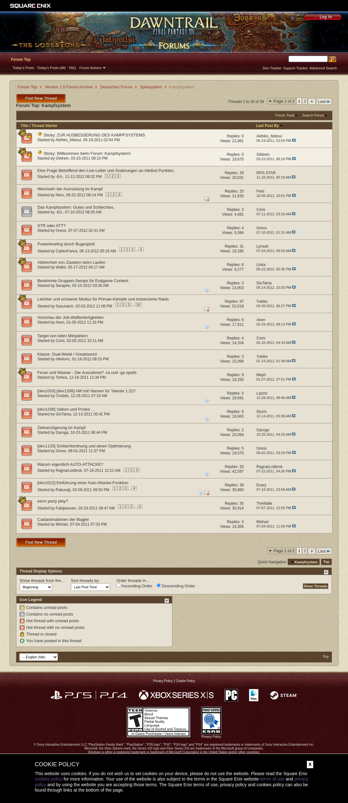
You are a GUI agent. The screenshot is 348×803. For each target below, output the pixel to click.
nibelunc (63, 359)
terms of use (272, 778)
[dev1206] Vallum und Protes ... (65, 409)
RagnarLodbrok (69, 470)
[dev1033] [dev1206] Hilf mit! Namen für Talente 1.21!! (86, 391)
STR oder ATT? (51, 225)
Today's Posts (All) (51, 68)
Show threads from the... (42, 580)
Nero (60, 195)
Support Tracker (295, 68)
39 (241, 485)
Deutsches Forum (116, 87)
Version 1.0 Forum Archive (69, 87)
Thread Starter (44, 125)
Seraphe (63, 285)
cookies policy (48, 778)
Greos (61, 230)
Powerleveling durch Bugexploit (66, 244)
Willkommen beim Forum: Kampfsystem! (94, 153)
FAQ (72, 68)
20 (241, 467)
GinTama (63, 414)
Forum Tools (285, 115)
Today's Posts (23, 68)
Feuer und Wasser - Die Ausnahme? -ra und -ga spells (87, 372)
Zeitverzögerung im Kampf (61, 427)
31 (241, 246)
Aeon (59, 322)
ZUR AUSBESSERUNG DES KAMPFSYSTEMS (101, 135)
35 (241, 503)
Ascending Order (134, 585)
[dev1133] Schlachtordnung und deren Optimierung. (84, 446)
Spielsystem (151, 87)
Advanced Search (323, 68)
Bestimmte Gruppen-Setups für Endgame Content (82, 280)
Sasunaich (64, 306)
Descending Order (176, 585)
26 (241, 173)
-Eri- (59, 176)
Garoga (62, 432)
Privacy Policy (163, 681)
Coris (60, 340)
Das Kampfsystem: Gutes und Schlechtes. (76, 207)
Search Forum (313, 115)
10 (138, 305)
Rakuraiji (63, 489)
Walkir (61, 267)
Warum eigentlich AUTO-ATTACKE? (70, 464)
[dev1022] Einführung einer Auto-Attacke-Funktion (82, 482)
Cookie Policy (185, 681)
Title (24, 125)
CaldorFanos (67, 251)
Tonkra (61, 377)
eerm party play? (52, 501)
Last (324, 101)
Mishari (62, 524)
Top (326, 562)
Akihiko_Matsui (68, 140)
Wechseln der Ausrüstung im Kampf (70, 189)
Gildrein (62, 158)
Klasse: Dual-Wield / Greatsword (67, 354)
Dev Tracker (272, 68)
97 (241, 301)
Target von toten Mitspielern (62, 335)
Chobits (62, 396)
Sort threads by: (85, 580)
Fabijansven (66, 508)
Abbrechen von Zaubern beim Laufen (71, 262)
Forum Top (21, 59)
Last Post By (269, 125)
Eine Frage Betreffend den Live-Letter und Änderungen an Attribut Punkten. (106, 170)
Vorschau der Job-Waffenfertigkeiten (70, 317)
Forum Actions (90, 68)
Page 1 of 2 (284, 101)
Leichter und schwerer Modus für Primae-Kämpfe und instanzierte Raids (103, 299)
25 (241, 191)
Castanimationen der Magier (63, 519)
